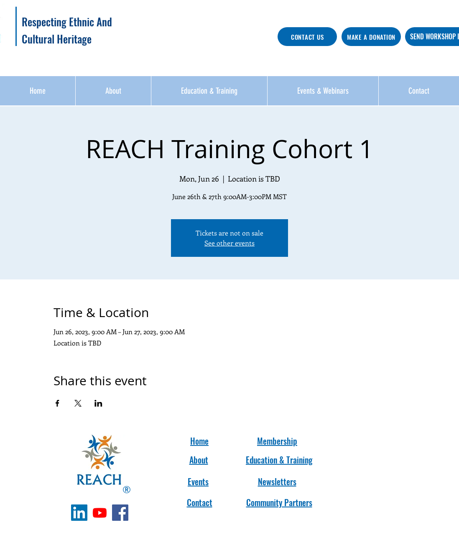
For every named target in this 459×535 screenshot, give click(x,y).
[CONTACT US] (307, 36)
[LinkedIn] (79, 512)
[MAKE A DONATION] (371, 36)
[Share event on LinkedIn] (98, 403)
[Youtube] (100, 512)
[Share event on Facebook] (57, 403)
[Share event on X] (78, 403)
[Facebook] (120, 512)
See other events (229, 242)
